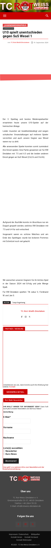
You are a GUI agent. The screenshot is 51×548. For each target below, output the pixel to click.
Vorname (8, 427)
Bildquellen (35, 534)
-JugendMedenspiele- (15, 25)
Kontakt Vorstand (31, 537)
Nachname (8, 437)
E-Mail (7, 417)
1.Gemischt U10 (8, 28)
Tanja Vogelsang (18, 302)
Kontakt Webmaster (24, 540)
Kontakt (12, 387)
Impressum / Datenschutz (19, 534)
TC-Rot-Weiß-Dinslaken (20, 42)
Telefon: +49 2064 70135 (26, 503)
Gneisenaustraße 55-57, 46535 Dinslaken (25, 500)
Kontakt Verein (16, 537)
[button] (4, 15)
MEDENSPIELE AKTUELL (15, 392)
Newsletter (10, 451)
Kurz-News (10, 454)
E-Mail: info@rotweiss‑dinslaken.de (25, 506)
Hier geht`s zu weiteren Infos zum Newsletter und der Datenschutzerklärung (23, 468)
